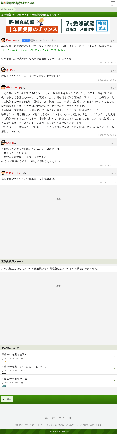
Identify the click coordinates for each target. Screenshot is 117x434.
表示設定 (70, 425)
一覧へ (8, 399)
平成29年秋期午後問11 (58, 382)
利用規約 (19, 425)
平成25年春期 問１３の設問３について (58, 369)
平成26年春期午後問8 (58, 357)
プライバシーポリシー (35, 425)
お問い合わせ (96, 425)
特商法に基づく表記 (55, 425)
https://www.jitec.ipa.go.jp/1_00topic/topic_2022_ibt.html (34, 50)
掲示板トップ (7, 9)
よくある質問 (82, 425)
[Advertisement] (58, 223)
